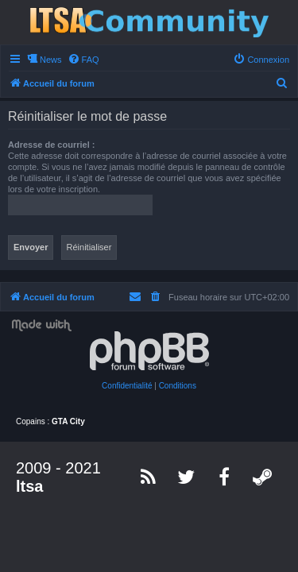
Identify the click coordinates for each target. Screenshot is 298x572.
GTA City (68, 421)
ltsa (29, 486)
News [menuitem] (51, 59)
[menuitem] (83, 59)
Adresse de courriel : (51, 144)
